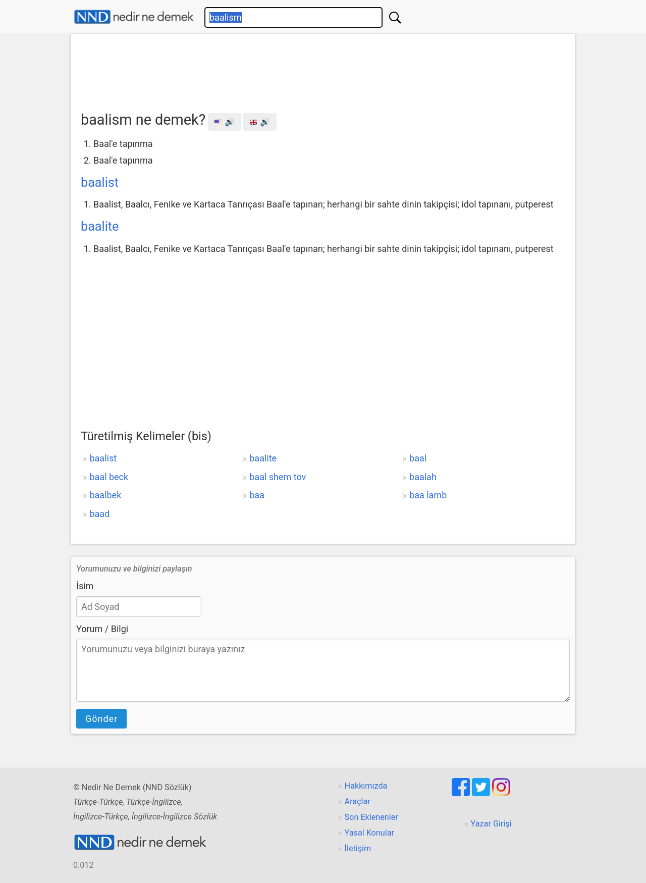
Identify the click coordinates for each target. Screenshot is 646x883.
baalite (100, 226)
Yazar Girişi (491, 823)
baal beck (108, 477)
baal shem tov (277, 477)
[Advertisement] (323, 69)
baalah (423, 477)
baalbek (105, 495)
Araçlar (357, 801)
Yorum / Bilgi (102, 629)
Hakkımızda (366, 786)
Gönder (101, 718)
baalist (100, 182)
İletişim (358, 848)
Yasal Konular (369, 833)
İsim (84, 586)
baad (99, 513)
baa (256, 495)
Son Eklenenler (371, 817)
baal (417, 458)
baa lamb (428, 495)
